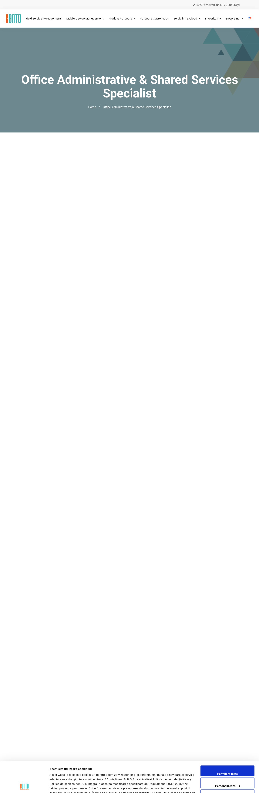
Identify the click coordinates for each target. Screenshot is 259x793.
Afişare (54, 785)
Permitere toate (227, 742)
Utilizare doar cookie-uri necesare (227, 766)
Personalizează (227, 754)
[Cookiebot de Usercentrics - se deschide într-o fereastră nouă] (24, 785)
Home (92, 107)
